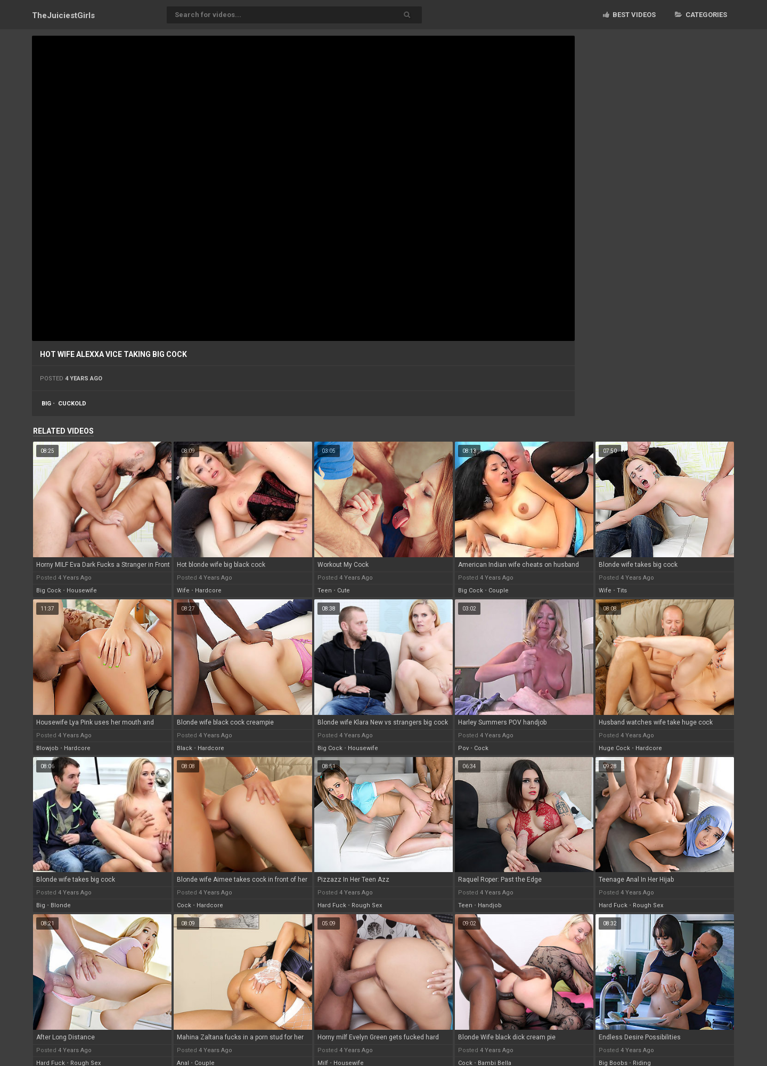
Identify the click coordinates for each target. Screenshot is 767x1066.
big (46, 403)
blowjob (47, 748)
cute (343, 590)
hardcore (208, 590)
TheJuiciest (63, 15)
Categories (701, 15)
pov (463, 748)
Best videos (629, 15)
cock (481, 748)
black (184, 748)
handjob (490, 905)
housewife (82, 590)
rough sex (367, 905)
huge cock (614, 748)
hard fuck (331, 905)
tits (622, 590)
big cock (48, 590)
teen (324, 590)
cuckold (72, 403)
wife (183, 590)
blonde (61, 905)
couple (498, 590)
